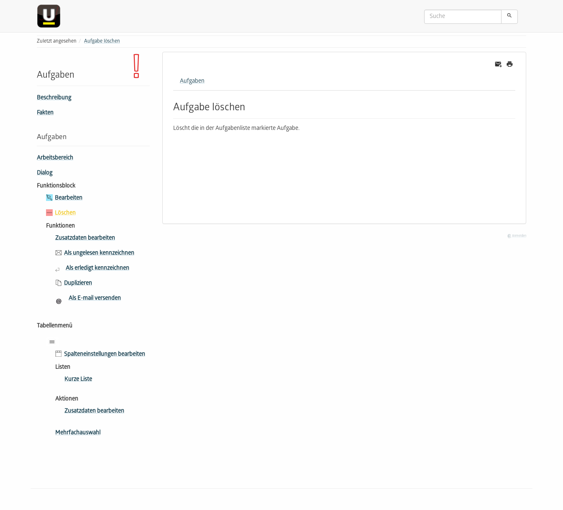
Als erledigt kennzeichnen (97, 268)
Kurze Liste (78, 379)
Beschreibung (54, 98)
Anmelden (516, 236)
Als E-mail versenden (95, 298)
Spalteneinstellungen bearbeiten (104, 354)
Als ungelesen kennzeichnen (99, 253)
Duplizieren (78, 283)
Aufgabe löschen (102, 41)
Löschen (65, 213)
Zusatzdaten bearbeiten (85, 238)
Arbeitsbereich (55, 158)
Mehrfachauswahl (77, 433)
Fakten (45, 113)
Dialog (44, 173)
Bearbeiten (68, 198)
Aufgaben (192, 81)
